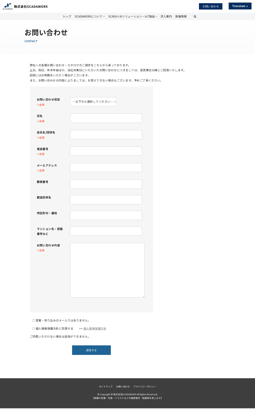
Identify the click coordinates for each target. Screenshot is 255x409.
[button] (195, 16)
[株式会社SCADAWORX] (20, 6)
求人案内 (166, 16)
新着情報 (181, 16)
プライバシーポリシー (144, 387)
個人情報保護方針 (95, 329)
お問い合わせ (210, 6)
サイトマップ (106, 387)
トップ (67, 16)
